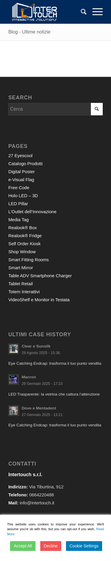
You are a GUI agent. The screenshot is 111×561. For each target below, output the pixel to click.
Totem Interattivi (24, 291)
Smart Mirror (20, 267)
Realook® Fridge (25, 235)
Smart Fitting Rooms (28, 259)
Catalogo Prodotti (25, 163)
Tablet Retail (20, 283)
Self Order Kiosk (24, 243)
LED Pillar (18, 203)
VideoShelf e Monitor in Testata (39, 299)
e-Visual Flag (21, 179)
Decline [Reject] (51, 546)
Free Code (18, 187)
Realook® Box (22, 227)
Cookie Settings (84, 546)
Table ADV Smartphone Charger (40, 275)
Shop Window (22, 251)
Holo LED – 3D (23, 195)
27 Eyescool (20, 155)
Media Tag (18, 219)
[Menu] (94, 12)
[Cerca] (80, 12)
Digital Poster (21, 171)
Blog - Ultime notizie (29, 31)
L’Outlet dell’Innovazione (32, 211)
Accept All (23, 546)
